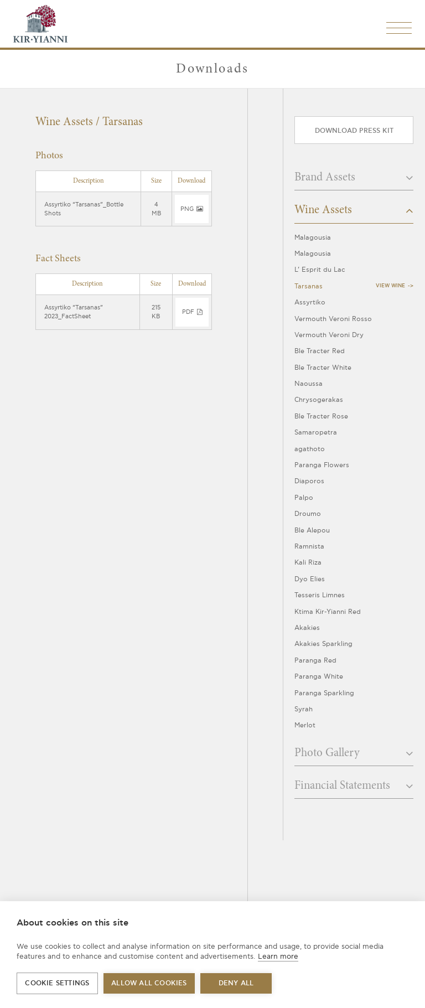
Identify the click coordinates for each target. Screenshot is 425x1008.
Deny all (236, 983)
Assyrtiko (309, 302)
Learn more (278, 956)
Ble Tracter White (322, 368)
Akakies (307, 628)
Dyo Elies (309, 579)
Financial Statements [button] (353, 786)
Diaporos (309, 481)
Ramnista (309, 546)
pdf (192, 312)
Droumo (307, 514)
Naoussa (308, 384)
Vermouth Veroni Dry (329, 335)
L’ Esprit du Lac (319, 270)
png (191, 209)
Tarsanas (308, 286)
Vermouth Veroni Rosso (333, 319)
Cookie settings (57, 983)
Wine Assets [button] (353, 210)
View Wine (390, 286)
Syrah (303, 709)
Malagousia (312, 238)
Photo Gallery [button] (353, 753)
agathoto (309, 449)
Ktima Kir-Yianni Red (327, 612)
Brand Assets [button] (353, 178)
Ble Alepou (312, 530)
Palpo (303, 498)
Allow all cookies (148, 983)
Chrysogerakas (318, 400)
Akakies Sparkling (323, 644)
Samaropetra (315, 432)
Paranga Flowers (321, 465)
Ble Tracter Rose (321, 416)
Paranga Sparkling (324, 693)
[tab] (353, 181)
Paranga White (318, 677)
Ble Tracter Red (319, 351)
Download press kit (354, 131)
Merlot (304, 725)
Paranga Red (315, 661)
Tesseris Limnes (319, 595)
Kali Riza (308, 563)
